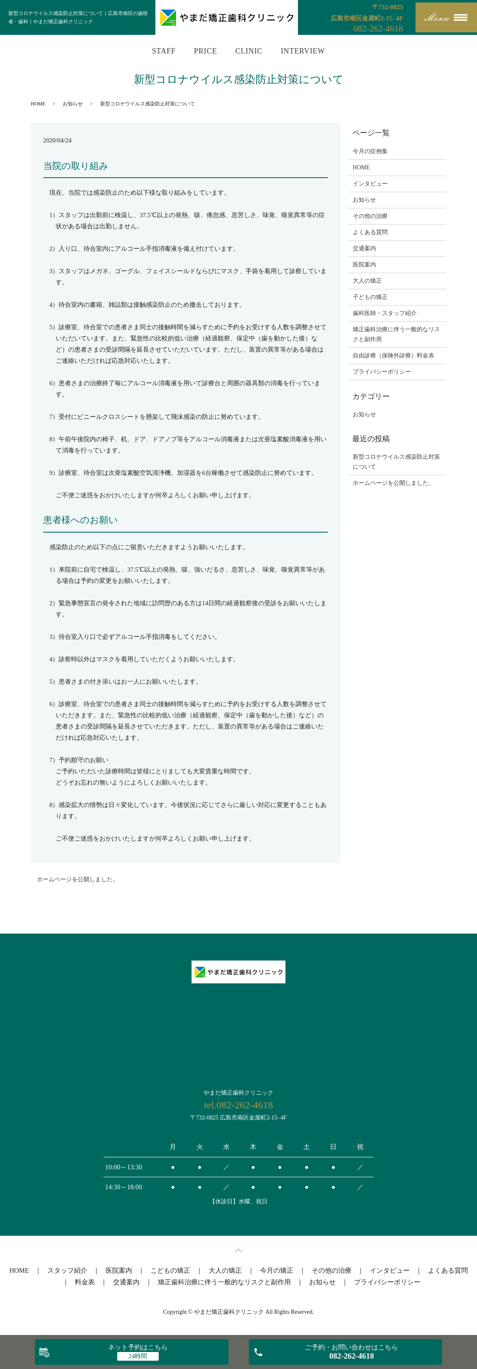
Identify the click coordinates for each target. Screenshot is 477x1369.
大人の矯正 (367, 281)
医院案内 (364, 265)
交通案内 (364, 248)
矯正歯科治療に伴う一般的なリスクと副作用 (396, 334)
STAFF (164, 51)
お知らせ (73, 104)
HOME (38, 104)
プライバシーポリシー (382, 372)
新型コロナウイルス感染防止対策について (396, 462)
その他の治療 (370, 216)
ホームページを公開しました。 (77, 879)
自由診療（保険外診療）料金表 (393, 355)
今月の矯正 (276, 1270)
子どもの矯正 (370, 297)
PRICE (205, 51)
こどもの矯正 (170, 1270)
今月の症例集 (370, 151)
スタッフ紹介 (67, 1270)
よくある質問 (370, 232)
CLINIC (248, 51)
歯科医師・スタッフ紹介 (385, 313)
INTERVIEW (303, 51)
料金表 (85, 1282)
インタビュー (370, 184)
